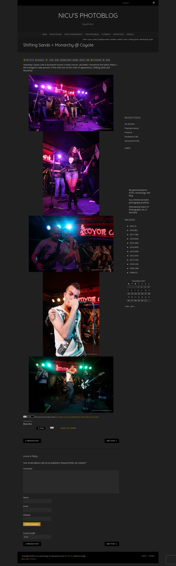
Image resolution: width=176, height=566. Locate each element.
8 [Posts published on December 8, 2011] (138, 290)
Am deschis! (130, 124)
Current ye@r (30, 533)
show (125, 39)
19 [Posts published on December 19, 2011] (129, 297)
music (90, 39)
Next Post (112, 440)
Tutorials (106, 34)
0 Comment (97, 60)
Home (44, 34)
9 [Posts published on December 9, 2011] (141, 290)
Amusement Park (132, 141)
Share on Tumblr (69, 428)
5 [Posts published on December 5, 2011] (128, 290)
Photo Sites (118, 34)
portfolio (113, 39)
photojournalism (103, 39)
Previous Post (32, 440)
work (40, 417)
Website (26, 515)
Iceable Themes (30, 559)
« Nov (127, 306)
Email (25, 506)
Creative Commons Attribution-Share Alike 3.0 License (77, 417)
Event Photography (73, 34)
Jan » (133, 306)
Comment (28, 468)
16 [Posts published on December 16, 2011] (142, 293)
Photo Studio (56, 34)
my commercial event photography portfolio (139, 201)
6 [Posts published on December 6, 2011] (131, 290)
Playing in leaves (132, 128)
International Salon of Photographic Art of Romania (139, 209)
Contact (130, 34)
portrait (119, 39)
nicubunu (40, 60)
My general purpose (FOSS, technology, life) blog (139, 193)
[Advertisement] (142, 94)
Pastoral (128, 132)
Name (26, 497)
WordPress (69, 556)
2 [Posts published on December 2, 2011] (141, 287)
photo (95, 39)
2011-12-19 (30, 60)
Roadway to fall (131, 136)
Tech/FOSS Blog (92, 34)
